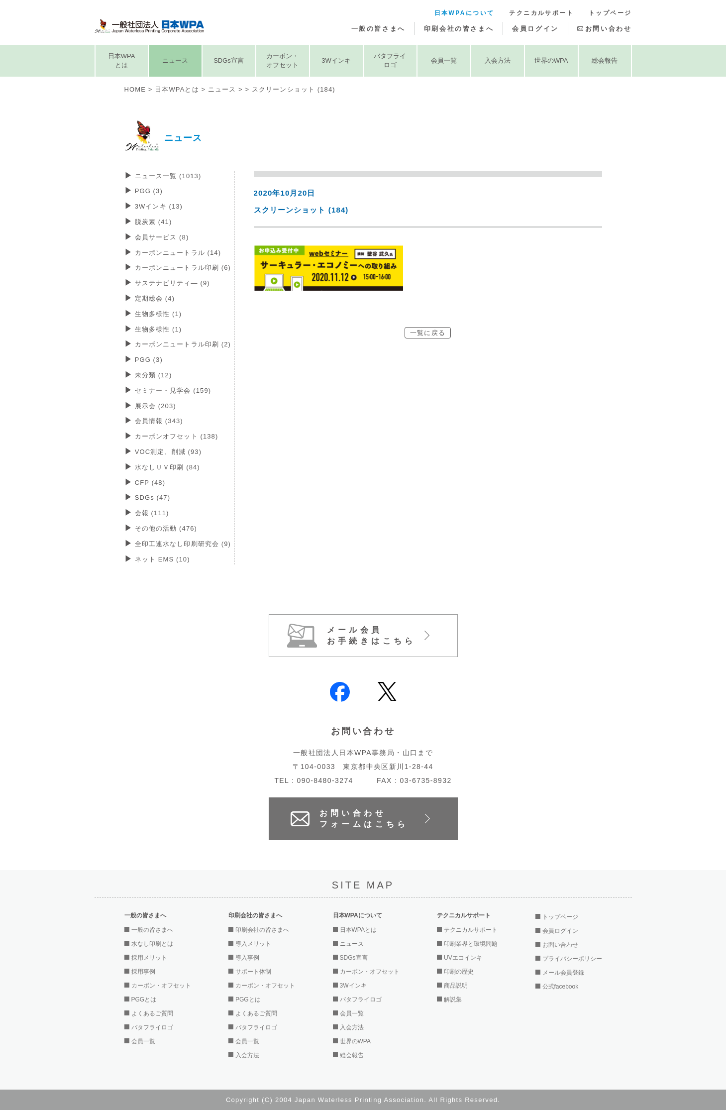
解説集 (453, 999)
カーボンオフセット (176, 436)
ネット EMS (162, 559)
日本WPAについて (464, 12)
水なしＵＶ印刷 (167, 467)
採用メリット (149, 957)
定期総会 (155, 298)
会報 (152, 513)
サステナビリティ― (172, 283)
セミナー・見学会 (173, 390)
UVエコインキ (463, 957)
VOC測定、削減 (168, 451)
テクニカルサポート (541, 12)
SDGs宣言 (228, 60)
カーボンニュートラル (178, 252)
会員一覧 (444, 60)
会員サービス (162, 237)
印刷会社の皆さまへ (459, 28)
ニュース (175, 60)
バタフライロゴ (390, 60)
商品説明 (456, 985)
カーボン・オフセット (282, 60)
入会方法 (498, 60)
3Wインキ (336, 60)
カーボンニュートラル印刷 (183, 267)
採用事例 (143, 971)
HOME (135, 89)
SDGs (153, 497)
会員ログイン (535, 28)
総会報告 (605, 60)
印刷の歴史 (459, 971)
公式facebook (560, 986)
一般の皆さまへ (378, 28)
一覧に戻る (427, 332)
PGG (149, 191)
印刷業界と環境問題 (471, 943)
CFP (150, 482)
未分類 (153, 375)
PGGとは (144, 999)
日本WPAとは (121, 60)
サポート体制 (253, 971)
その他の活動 (166, 528)
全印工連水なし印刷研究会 (183, 544)
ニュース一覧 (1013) (168, 176)
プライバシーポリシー (572, 958)
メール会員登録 (563, 972)
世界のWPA (551, 60)
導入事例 (247, 957)
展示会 (155, 406)
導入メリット (253, 943)
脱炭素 (153, 221)
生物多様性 (158, 314)
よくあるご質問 (152, 1013)
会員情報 (159, 421)
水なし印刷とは (152, 943)
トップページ (610, 12)
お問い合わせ (608, 28)
